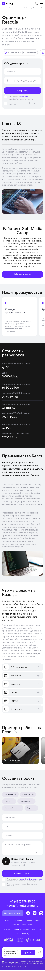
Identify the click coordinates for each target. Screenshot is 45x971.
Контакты (15, 926)
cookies (6, 955)
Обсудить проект (22, 874)
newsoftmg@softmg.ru (22, 907)
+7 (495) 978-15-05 (22, 902)
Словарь (7, 930)
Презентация (27, 926)
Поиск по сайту (22, 935)
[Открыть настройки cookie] (39, 952)
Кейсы (29, 921)
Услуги (8, 921)
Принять (28, 952)
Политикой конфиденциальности (18, 97)
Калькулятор (19, 921)
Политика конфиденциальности (27, 930)
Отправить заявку (12, 914)
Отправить (22, 90)
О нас (37, 921)
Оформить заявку (22, 274)
